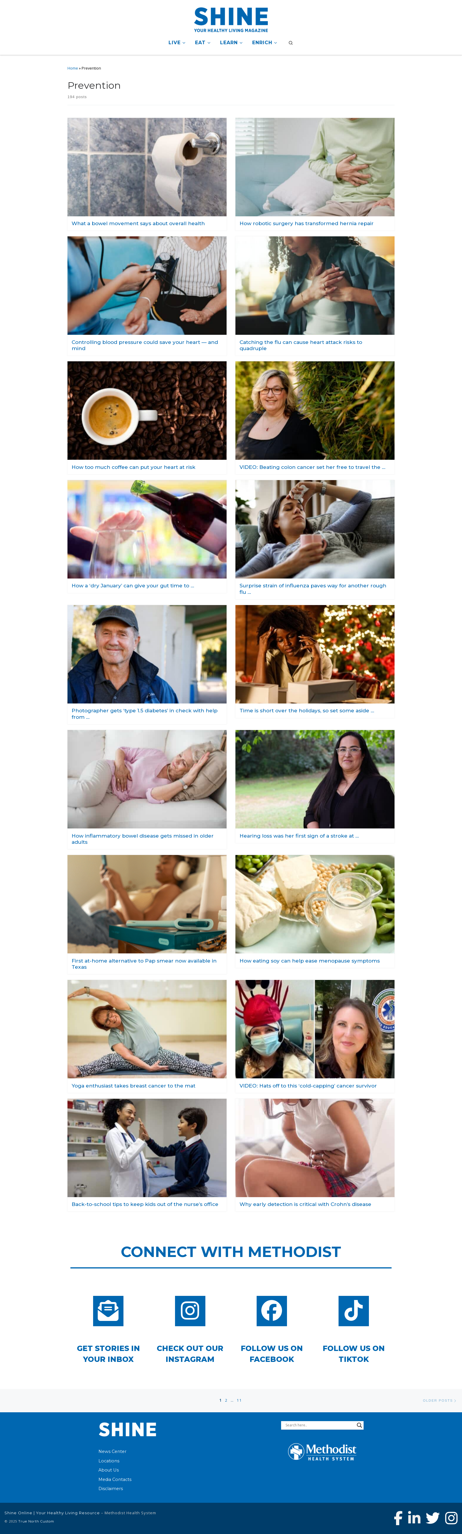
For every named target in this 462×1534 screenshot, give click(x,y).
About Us (108, 1470)
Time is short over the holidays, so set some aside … (307, 710)
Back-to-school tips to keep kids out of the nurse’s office (145, 1204)
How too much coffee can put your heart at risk (133, 467)
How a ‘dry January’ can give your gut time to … (133, 585)
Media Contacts (114, 1479)
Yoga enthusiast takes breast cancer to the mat (133, 1085)
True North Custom (36, 1521)
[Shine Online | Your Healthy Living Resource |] (231, 19)
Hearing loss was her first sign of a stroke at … (299, 836)
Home (72, 68)
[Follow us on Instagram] (451, 1518)
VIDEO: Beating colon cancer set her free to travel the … (312, 467)
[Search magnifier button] (359, 1425)
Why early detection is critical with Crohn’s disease (305, 1204)
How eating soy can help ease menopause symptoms (310, 961)
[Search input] (320, 1425)
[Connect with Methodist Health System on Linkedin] (414, 1518)
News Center (112, 1451)
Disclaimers (110, 1489)
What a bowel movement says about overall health (138, 223)
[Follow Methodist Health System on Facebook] (398, 1518)
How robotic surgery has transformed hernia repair (307, 223)
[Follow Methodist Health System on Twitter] (433, 1518)
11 (239, 1400)
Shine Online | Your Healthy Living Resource (52, 1512)
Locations (108, 1461)
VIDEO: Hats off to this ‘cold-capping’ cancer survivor (308, 1085)
